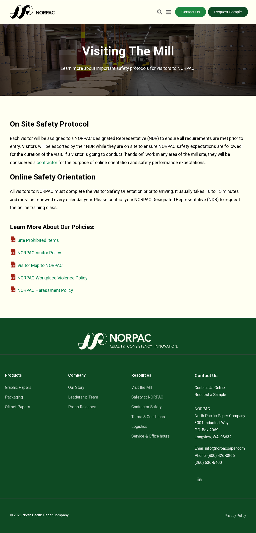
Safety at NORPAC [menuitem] (147, 397)
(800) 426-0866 (221, 455)
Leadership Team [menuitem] (83, 397)
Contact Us (190, 12)
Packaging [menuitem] (14, 397)
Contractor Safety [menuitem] (146, 406)
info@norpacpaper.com (225, 448)
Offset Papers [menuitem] (17, 406)
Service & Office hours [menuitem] (150, 436)
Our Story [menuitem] (76, 387)
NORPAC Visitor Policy (39, 252)
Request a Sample (210, 394)
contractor (47, 162)
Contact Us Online (210, 387)
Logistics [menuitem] (139, 426)
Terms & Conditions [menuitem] (148, 416)
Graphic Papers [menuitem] (18, 387)
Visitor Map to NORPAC (40, 265)
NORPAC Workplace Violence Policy (52, 277)
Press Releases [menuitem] (82, 406)
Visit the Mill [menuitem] (141, 387)
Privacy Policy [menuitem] (235, 516)
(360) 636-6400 (208, 462)
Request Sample (228, 12)
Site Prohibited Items (38, 240)
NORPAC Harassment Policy (45, 290)
